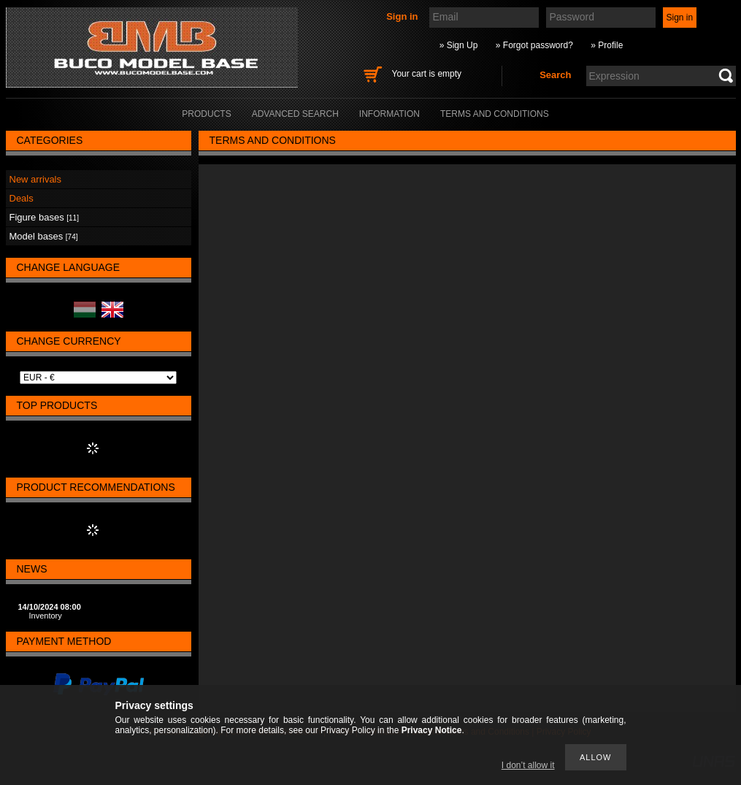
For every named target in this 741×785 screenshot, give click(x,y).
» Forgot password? (534, 45)
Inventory (45, 615)
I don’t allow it (528, 765)
